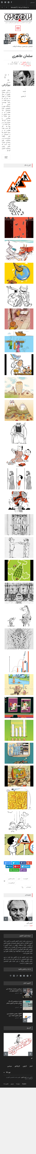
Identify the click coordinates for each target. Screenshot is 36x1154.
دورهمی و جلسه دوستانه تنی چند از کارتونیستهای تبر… (14, 990)
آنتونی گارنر (29, 923)
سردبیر (12, 1084)
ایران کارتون (24, 64)
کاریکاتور (17, 1066)
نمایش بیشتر (6, 157)
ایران (19, 879)
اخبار (21, 993)
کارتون (25, 1066)
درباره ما (18, 1084)
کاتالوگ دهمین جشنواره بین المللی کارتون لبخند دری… (14, 1015)
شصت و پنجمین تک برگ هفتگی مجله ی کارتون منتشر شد (14, 1003)
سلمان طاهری (11, 879)
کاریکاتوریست (11, 883)
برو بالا (8, 1072)
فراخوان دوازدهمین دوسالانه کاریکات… (22, 46)
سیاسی (9, 1066)
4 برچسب (28, 66)
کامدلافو (33, 1058)
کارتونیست (25, 879)
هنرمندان (28, 887)
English (24, 1084)
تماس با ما (6, 1084)
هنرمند (24, 62)
